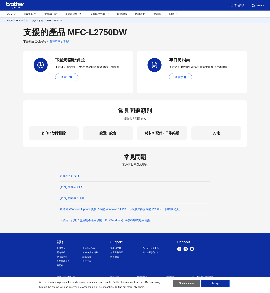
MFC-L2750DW (54, 20)
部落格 (157, 14)
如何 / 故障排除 (54, 133)
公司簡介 (61, 248)
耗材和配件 (30, 14)
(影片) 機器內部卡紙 (72, 198)
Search (257, 6)
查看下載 (66, 77)
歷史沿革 (61, 252)
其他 (216, 133)
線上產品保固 (116, 252)
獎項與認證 (62, 257)
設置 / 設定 (108, 133)
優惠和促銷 (71, 14)
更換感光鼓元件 (69, 176)
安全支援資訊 (149, 252)
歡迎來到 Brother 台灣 (17, 20)
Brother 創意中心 (151, 248)
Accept (215, 284)
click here (139, 287)
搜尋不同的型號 (59, 41)
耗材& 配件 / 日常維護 (162, 133)
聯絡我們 (140, 14)
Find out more (186, 284)
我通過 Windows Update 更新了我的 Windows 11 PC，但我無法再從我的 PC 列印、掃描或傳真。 (121, 209)
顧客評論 (86, 261)
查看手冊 (180, 77)
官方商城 (237, 5)
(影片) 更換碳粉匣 (71, 187)
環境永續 (86, 257)
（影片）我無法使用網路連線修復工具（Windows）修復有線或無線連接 (105, 220)
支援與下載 (50, 14)
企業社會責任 (63, 261)
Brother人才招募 (90, 252)
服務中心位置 (88, 248)
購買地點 (122, 14)
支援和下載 (37, 20)
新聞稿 (60, 265)
